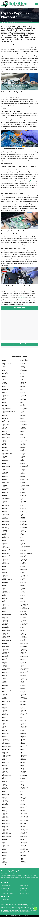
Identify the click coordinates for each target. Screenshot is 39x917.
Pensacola (23, 578)
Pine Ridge (23, 585)
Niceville (22, 470)
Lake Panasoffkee (7, 827)
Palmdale (23, 556)
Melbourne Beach (24, 412)
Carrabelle (5, 470)
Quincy (22, 627)
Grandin (4, 687)
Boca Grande (6, 424)
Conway (5, 508)
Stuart (22, 717)
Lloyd (22, 364)
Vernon (22, 784)
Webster (23, 803)
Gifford (4, 663)
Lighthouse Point (24, 360)
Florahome (5, 623)
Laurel (4, 854)
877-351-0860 (6, 899)
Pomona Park (24, 602)
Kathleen (5, 787)
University (23, 772)
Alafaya (4, 360)
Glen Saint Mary (6, 666)
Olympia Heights (24, 512)
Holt (4, 734)
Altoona (5, 366)
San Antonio (23, 659)
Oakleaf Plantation (25, 496)
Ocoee (22, 502)
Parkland (23, 566)
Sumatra (23, 719)
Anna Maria (5, 370)
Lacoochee (5, 809)
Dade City (5, 539)
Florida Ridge (6, 627)
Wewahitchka (24, 830)
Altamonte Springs (7, 363)
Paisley (22, 540)
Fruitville (5, 653)
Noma (22, 478)
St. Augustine (23, 710)
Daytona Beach (6, 547)
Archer (4, 379)
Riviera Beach (24, 637)
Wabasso (23, 793)
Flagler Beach (6, 620)
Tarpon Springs (24, 745)
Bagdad (4, 396)
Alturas (4, 367)
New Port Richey (24, 465)
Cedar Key (5, 478)
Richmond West (24, 633)
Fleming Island (6, 621)
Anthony (5, 372)
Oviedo (22, 533)
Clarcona (5, 494)
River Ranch (23, 634)
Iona (4, 766)
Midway (22, 430)
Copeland (5, 511)
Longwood (23, 372)
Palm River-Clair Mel (25, 552)
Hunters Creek (6, 749)
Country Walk (6, 521)
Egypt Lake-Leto (6, 592)
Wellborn (23, 809)
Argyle (4, 380)
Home (2, 22)
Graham (5, 682)
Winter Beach (24, 840)
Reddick (22, 630)
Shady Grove (23, 685)
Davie (4, 544)
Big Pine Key (5, 420)
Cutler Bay (5, 533)
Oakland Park (24, 495)
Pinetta (22, 591)
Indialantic (5, 753)
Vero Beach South (24, 787)
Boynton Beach (6, 434)
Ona (22, 514)
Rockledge (23, 639)
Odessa (22, 504)
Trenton (22, 765)
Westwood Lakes (24, 829)
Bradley (4, 438)
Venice (22, 781)
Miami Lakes (23, 422)
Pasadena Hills (24, 569)
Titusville (23, 762)
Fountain (5, 643)
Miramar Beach (24, 440)
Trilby (22, 766)
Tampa (22, 742)
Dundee (5, 569)
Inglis (4, 759)
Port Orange (23, 611)
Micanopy (23, 427)
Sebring (22, 678)
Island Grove (5, 769)
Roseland (23, 640)
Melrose (22, 414)
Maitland (23, 386)
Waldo (22, 795)
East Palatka (5, 582)
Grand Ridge (5, 685)
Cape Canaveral (6, 466)
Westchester (23, 823)
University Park (24, 775)
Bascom (5, 404)
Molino (22, 441)
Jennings (5, 781)
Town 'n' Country (24, 764)
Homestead (5, 737)
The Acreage (23, 753)
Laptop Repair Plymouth (14, 22)
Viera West (23, 790)
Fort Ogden (5, 637)
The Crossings (24, 755)
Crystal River (5, 530)
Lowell (22, 376)
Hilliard (4, 723)
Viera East (23, 788)
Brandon (5, 440)
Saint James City (24, 650)
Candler (4, 463)
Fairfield (5, 608)
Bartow (4, 402)
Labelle (4, 807)
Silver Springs (23, 691)
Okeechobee (23, 508)
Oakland (22, 494)
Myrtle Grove (23, 456)
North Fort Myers (24, 479)
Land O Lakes (6, 845)
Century (4, 480)
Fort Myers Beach (7, 636)
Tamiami (23, 740)
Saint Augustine (24, 647)
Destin (4, 562)
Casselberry (5, 476)
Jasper (4, 778)
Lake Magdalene (6, 823)
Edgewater (5, 589)
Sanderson (23, 663)
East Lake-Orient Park (7, 579)
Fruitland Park (6, 652)
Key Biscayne (6, 794)
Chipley (4, 486)
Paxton (22, 572)
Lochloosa (23, 366)
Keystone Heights (6, 801)
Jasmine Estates (6, 777)
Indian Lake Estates (7, 755)
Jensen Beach (6, 782)
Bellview (5, 417)
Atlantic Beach (6, 388)
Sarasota (23, 669)
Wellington (23, 810)
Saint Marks (23, 655)
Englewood (5, 600)
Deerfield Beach (6, 553)
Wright (22, 852)
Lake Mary (5, 824)
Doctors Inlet (6, 565)
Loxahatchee (23, 377)
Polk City (23, 601)
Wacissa (22, 794)
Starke (22, 714)
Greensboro (5, 692)
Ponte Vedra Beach (25, 608)
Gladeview (5, 665)
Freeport (5, 647)
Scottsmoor (23, 675)
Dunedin (5, 570)
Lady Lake (5, 810)
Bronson (5, 446)
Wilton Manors (24, 836)
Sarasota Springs (24, 671)
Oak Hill (22, 491)
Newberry (23, 469)
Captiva (4, 469)
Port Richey (23, 613)
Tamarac (23, 739)
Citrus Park (5, 492)
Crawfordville (6, 523)
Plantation (23, 597)
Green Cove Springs (7, 690)
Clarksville (5, 495)
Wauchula (23, 798)
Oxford (22, 534)
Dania (4, 540)
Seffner (22, 681)
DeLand (5, 556)
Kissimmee (5, 804)
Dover (4, 568)
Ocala (22, 498)
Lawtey (4, 856)
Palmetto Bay (24, 559)
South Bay (23, 697)
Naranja (22, 460)
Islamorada (5, 768)
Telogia (22, 749)
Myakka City (23, 454)
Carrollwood (5, 472)
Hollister (5, 729)
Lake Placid (5, 829)
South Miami (23, 701)
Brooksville (5, 449)
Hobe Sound (5, 724)
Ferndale (5, 615)
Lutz (22, 380)
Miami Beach (23, 420)
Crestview (5, 525)
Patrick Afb (23, 570)
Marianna (23, 398)
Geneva (4, 659)
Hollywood (5, 732)
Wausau (22, 800)
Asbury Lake (5, 383)
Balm (4, 399)
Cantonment (5, 465)
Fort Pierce (5, 639)
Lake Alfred (5, 811)
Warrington (23, 797)
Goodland (5, 676)
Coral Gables (5, 512)
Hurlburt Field (6, 750)
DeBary (4, 550)
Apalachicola (5, 373)
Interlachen (5, 764)
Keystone (5, 800)
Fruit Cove (5, 650)
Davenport (5, 543)
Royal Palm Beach (24, 643)
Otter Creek (23, 531)
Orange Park (23, 523)
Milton (22, 434)
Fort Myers (5, 634)
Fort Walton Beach (7, 640)
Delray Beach (6, 559)
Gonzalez (5, 675)
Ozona (22, 536)
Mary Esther (23, 399)
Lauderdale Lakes (6, 851)
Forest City (5, 629)
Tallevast (23, 737)
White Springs (24, 832)
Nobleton (23, 473)
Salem (22, 658)
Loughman (23, 375)
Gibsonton (5, 662)
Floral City (5, 624)
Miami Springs (24, 425)
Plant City (23, 595)
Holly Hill (5, 730)
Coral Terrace (6, 515)
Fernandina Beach (7, 614)
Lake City (5, 814)
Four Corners (6, 646)
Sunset (22, 730)
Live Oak (23, 363)
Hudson (4, 748)
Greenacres (5, 691)
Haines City (5, 705)
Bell (4, 409)
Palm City (23, 547)
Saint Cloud (23, 649)
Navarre (22, 462)
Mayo (22, 402)
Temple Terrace (24, 750)
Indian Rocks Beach (7, 756)
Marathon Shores (24, 393)
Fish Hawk (5, 618)
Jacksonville (5, 774)
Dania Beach (5, 541)
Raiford (22, 629)
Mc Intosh (23, 406)
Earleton (5, 576)
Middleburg (23, 428)
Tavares (22, 746)
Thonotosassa (24, 759)
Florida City (5, 626)
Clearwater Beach (6, 498)
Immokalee (5, 752)
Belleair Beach (6, 414)
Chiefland (5, 485)
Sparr (22, 707)
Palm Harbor (23, 550)
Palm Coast (23, 549)
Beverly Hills (5, 418)
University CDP (24, 774)
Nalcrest (23, 457)
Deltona (5, 560)
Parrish (22, 568)
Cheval (4, 483)
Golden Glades (6, 672)
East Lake (5, 578)
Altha (4, 364)
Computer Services (25, 893)
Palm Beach (23, 544)
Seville (22, 684)
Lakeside (5, 839)
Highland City (6, 721)
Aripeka (4, 382)
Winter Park (23, 845)
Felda (4, 611)
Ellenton (5, 598)
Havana (4, 713)
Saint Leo (23, 653)
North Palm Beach (25, 485)
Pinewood (23, 592)
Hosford (5, 745)
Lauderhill (5, 852)
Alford (4, 361)
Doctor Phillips (6, 563)
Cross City (5, 527)
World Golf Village (24, 849)
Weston (22, 824)
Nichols (22, 472)
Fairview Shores (6, 610)
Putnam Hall (23, 626)
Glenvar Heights (6, 668)
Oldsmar (23, 511)
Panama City (23, 563)
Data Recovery (24, 885)
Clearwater (5, 496)
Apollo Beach (6, 375)
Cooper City (5, 510)
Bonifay (4, 428)
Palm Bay (23, 543)
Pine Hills (23, 584)
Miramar (23, 438)
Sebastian (23, 676)
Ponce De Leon (24, 605)
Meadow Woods (24, 408)
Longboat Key (24, 370)
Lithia (22, 361)
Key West (5, 798)
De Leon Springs (6, 549)
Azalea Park (5, 393)
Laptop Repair (4, 890)
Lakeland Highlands (7, 836)
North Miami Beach (25, 483)
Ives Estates (5, 772)
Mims (22, 435)
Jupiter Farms (6, 785)
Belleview (5, 415)
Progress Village (24, 623)
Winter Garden (24, 842)
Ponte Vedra (23, 607)
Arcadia (4, 377)
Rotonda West (24, 642)
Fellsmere (5, 613)
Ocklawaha (23, 501)
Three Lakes (23, 761)
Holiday (4, 727)
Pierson (22, 581)
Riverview (23, 636)
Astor (4, 386)
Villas (22, 791)
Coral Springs (6, 514)
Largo (4, 849)
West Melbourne (24, 816)
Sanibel (22, 666)
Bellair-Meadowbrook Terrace (9, 411)
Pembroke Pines (24, 575)
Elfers (4, 595)
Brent (4, 443)
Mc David (23, 405)
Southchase (23, 705)
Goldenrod (5, 674)
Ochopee (23, 499)
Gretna (4, 697)
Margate (23, 396)
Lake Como (5, 816)
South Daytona (24, 700)
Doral (4, 566)
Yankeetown (23, 855)
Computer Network (6, 885)
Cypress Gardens (6, 536)
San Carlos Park (24, 660)
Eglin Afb (5, 591)
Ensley (4, 601)
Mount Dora (23, 450)
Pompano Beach (24, 604)
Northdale (23, 488)
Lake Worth (5, 832)
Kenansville (5, 788)
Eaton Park (5, 586)
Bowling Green (6, 433)
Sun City (22, 724)
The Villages (23, 758)
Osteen (22, 530)
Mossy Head (23, 449)
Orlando (22, 525)
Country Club (5, 520)
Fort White (5, 642)
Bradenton (5, 435)
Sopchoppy (23, 694)
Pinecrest (23, 586)
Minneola (23, 437)
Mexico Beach (24, 417)
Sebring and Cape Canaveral (26, 679)
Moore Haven (24, 446)
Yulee (22, 858)
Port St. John (23, 618)
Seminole (23, 682)
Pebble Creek (23, 573)
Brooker (5, 447)
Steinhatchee (23, 716)
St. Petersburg (24, 713)
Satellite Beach (24, 672)
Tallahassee (23, 736)
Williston (23, 835)
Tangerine (23, 743)
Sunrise (22, 729)
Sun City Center (24, 726)
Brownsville (5, 450)
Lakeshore (5, 838)
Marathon (23, 392)
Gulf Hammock (6, 703)
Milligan (22, 433)
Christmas (5, 489)
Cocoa (4, 502)
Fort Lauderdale (6, 630)
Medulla (22, 409)
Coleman (5, 507)
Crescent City (6, 524)
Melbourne (23, 411)
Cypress (5, 534)
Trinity (22, 768)
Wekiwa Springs (24, 806)
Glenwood (5, 669)
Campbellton (5, 460)
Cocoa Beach (6, 504)
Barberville (5, 401)
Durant (4, 573)
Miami (22, 418)
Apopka (4, 376)
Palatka (22, 541)
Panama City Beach (25, 565)
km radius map (19, 324)
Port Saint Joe (24, 614)
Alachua (5, 359)
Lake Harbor (5, 820)
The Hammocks (24, 756)
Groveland (5, 698)
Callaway (5, 459)
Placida (22, 594)
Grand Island (5, 684)
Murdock (23, 453)
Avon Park (5, 392)
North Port (23, 486)
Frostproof (5, 649)
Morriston (23, 447)
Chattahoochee (6, 482)
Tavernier (23, 748)
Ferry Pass (5, 617)
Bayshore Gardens (7, 408)
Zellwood (23, 859)
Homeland (5, 736)
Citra (4, 491)
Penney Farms (24, 576)
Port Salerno (23, 617)
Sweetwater (23, 733)
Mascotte (23, 401)
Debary (4, 552)
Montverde (23, 444)
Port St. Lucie (24, 620)
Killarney (5, 803)
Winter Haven (24, 843)
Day (4, 546)
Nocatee (23, 475)
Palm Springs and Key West (26, 553)
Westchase (23, 822)
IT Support (23, 890)
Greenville (5, 694)
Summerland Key (24, 721)
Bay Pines (5, 405)
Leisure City (23, 359)
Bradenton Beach (6, 437)
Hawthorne (5, 714)
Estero (4, 602)
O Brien (22, 489)
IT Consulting (23, 888)
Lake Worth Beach (7, 833)
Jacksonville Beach (7, 775)
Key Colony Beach (7, 795)
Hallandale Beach (6, 708)
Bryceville (5, 451)
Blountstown (5, 422)
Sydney (22, 734)
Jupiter (4, 784)
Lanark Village (6, 843)
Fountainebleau (6, 645)
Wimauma (23, 838)
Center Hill (5, 479)
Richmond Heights (24, 631)
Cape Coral (5, 467)
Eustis (4, 604)
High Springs (5, 720)
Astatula (5, 385)
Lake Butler (5, 813)
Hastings (5, 711)
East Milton (5, 581)
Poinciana (23, 600)
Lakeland (5, 835)
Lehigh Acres (5, 864)
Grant (4, 688)
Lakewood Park (6, 840)
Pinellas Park (23, 589)
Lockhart (23, 367)
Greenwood (5, 695)
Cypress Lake (6, 537)
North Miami (23, 482)
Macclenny (23, 383)
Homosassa (5, 739)
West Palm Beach (24, 817)
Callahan (5, 457)
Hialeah (4, 717)
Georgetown (5, 660)
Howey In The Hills (7, 746)
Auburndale (5, 389)
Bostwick (5, 431)
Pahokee (23, 539)
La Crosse (5, 806)
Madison (23, 385)
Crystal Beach (6, 528)
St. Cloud (23, 711)
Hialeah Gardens (6, 719)
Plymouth (6, 22)
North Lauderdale (24, 480)
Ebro (4, 588)
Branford (5, 441)
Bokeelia (5, 427)
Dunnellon (5, 572)
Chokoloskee (6, 488)
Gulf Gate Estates (6, 701)
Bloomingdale (6, 421)
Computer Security (5, 888)
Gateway (5, 658)
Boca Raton (5, 425)
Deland (4, 557)
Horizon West (6, 742)
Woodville (23, 848)
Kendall (4, 791)
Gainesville (5, 656)
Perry (22, 579)
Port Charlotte (24, 610)
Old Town (23, 510)
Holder (4, 726)
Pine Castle (23, 582)
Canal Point (5, 462)
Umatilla (22, 769)
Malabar (22, 388)
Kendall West (6, 793)
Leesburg (5, 862)
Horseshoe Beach (7, 743)
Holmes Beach (6, 733)
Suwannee (23, 732)
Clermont (5, 499)
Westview (23, 826)
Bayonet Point (6, 406)
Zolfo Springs (24, 862)
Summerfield (23, 720)
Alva (4, 369)
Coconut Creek (6, 505)
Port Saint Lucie (24, 615)
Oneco (22, 515)
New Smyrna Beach (25, 467)
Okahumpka (23, 507)
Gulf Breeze (5, 700)
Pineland (23, 588)
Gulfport (5, 704)
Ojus (22, 505)
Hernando (5, 716)
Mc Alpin (23, 404)
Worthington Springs (25, 851)
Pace (22, 537)
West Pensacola (24, 820)
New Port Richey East (25, 466)
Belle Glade (5, 412)
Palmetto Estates (24, 560)
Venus (22, 782)
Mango (22, 390)
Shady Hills (23, 687)
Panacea (23, 562)
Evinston (5, 607)
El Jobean (5, 594)
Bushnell (5, 456)
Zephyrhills (23, 861)
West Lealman (24, 813)
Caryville (5, 473)
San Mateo (23, 662)
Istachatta (5, 771)
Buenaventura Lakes (7, 453)
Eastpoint (5, 585)
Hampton (5, 710)
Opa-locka (23, 518)
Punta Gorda (23, 624)
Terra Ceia (23, 752)
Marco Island (23, 395)
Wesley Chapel (24, 811)
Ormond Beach (24, 527)
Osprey (22, 528)
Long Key (23, 369)
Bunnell (4, 454)
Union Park (23, 771)
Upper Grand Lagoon (25, 777)
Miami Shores (24, 424)
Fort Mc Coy (5, 631)
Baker (4, 398)
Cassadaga (5, 475)
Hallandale (5, 707)
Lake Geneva (6, 817)
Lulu (22, 379)
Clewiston (5, 501)
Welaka (22, 807)
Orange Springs (24, 524)
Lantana (5, 848)
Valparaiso (23, 778)
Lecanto (5, 859)
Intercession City (6, 762)
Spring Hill (23, 708)
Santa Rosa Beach (25, 668)
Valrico (22, 779)
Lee (4, 861)
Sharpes (22, 690)
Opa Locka (23, 517)
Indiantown (5, 758)
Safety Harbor (24, 646)
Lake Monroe (6, 826)
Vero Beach (23, 785)
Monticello (23, 443)
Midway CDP (23, 431)
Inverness (5, 765)
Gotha (4, 678)
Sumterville (23, 723)
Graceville (5, 681)
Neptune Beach (24, 463)
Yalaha (22, 854)
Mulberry (23, 451)
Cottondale (5, 518)
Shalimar (23, 688)
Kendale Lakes (6, 790)
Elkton (4, 597)
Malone (22, 389)
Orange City (23, 520)
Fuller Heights (6, 655)
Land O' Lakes (6, 846)
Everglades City (6, 605)
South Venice (23, 704)
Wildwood (23, 833)
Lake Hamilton (6, 819)
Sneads (22, 692)
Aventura (5, 390)
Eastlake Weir (6, 584)
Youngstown (23, 856)
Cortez (4, 517)
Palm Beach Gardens (25, 546)
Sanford (22, 665)
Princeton (23, 621)
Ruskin (22, 645)
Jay (4, 779)
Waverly (22, 801)
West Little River (24, 814)
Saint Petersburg (24, 656)
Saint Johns (23, 652)
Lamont (5, 842)
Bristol (4, 444)
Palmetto (23, 557)
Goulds (4, 679)
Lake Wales (5, 830)
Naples (22, 459)
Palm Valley (23, 555)
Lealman (5, 858)
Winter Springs (24, 846)
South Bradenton (24, 698)
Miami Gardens (24, 421)
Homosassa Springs (7, 740)
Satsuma (23, 674)
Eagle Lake (5, 575)
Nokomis (23, 476)
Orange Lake (23, 521)
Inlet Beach (5, 761)
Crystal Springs (6, 531)
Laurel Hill (5, 855)
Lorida (22, 373)
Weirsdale (23, 804)
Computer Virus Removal (7, 893)
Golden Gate (5, 671)
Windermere (23, 839)
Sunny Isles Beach (24, 727)
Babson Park (5, 395)
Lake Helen (5, 822)
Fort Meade (5, 633)
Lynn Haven (23, 382)
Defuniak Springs (6, 555)
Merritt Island (24, 415)
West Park (23, 819)
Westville (23, 827)
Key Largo (5, 797)
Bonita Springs (6, 430)
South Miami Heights (25, 703)
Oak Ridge (23, 492)
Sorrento (23, 695)
